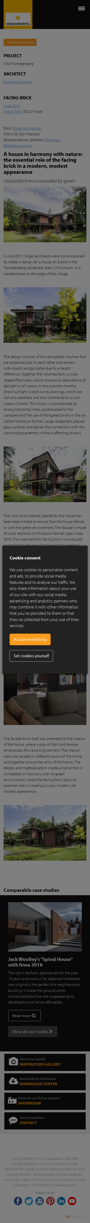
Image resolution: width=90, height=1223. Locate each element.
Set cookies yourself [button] (31, 656)
